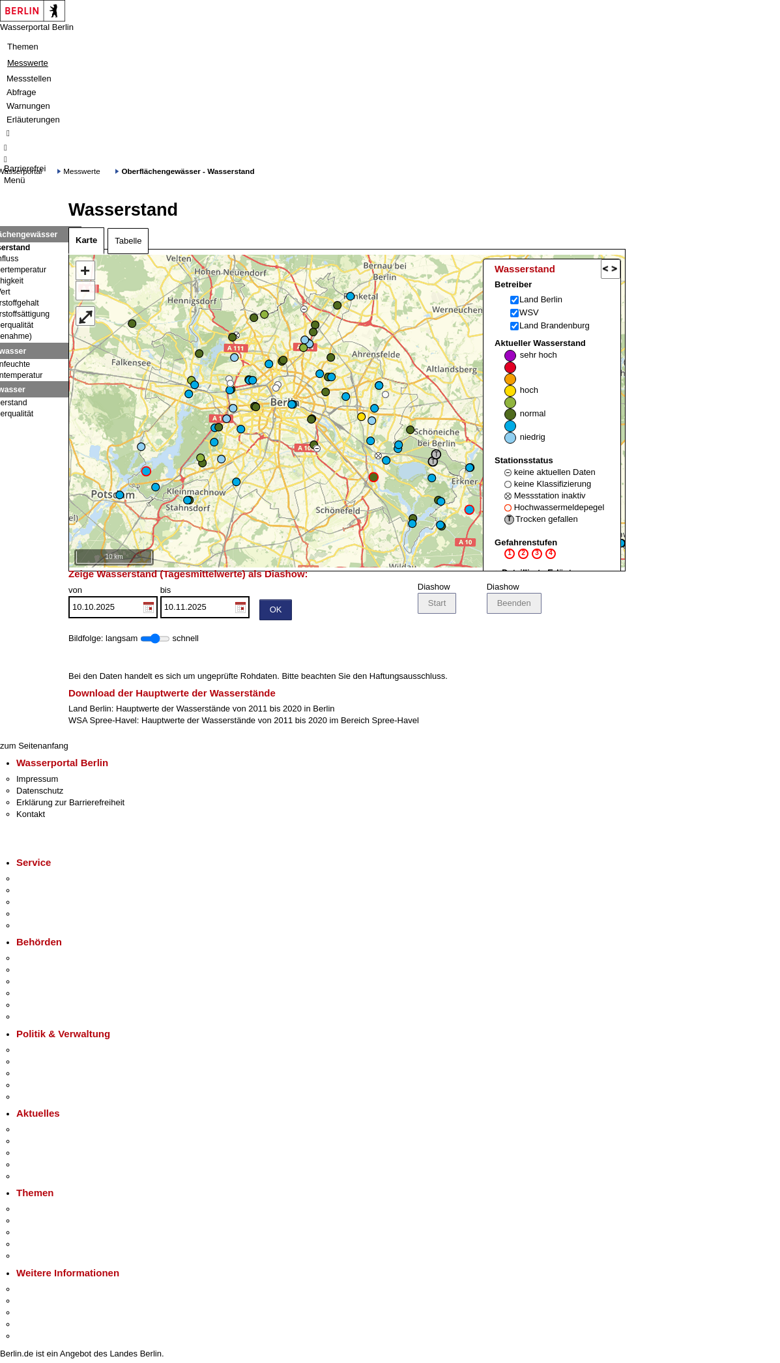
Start (437, 605)
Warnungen (28, 106)
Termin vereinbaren (52, 892)
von (113, 603)
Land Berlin (540, 299)
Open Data (36, 1087)
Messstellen (29, 78)
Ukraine (31, 1166)
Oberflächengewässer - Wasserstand (187, 171)
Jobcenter (34, 1007)
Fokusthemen (42, 1211)
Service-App (39, 880)
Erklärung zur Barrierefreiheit (70, 804)
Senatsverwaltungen (54, 972)
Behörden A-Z (42, 960)
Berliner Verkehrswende (61, 1222)
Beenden (514, 605)
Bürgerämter (39, 995)
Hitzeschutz (38, 1178)
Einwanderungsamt (52, 1019)
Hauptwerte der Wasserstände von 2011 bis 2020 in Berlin (225, 710)
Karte (86, 240)
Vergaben (34, 1099)
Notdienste (36, 916)
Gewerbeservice (47, 927)
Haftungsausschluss (407, 678)
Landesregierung (48, 1052)
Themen (22, 46)
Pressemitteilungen (52, 1131)
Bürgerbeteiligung (49, 1075)
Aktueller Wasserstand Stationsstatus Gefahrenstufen (549, 461)
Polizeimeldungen (49, 1143)
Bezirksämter (41, 983)
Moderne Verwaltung (55, 1234)
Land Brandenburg (554, 325)
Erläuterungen (33, 119)
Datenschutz (39, 792)
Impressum (37, 781)
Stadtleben (36, 1326)
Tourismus (35, 1303)
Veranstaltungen (47, 1155)
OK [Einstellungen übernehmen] (276, 611)
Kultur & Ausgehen (51, 1291)
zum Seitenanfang (34, 748)
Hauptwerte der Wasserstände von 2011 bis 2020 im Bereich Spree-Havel (280, 722)
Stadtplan (34, 1338)
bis (205, 603)
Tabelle (128, 241)
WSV (529, 312)
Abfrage (21, 92)
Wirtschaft (35, 1314)
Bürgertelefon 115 (49, 904)
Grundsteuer (39, 1258)
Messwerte (27, 63)
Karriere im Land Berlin (59, 1064)
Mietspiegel (37, 1246)
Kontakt (30, 816)
